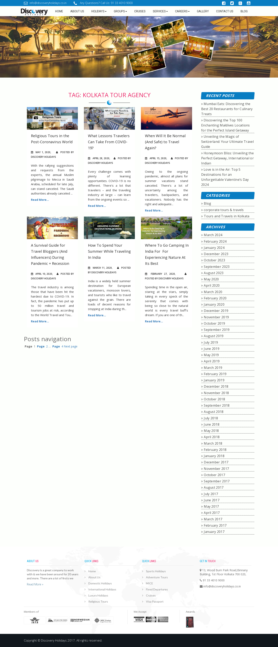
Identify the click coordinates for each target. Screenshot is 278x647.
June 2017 (211, 500)
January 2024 (214, 247)
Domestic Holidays (100, 583)
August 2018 (213, 411)
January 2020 (214, 304)
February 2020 (215, 298)
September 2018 (216, 405)
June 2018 (211, 424)
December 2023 (216, 254)
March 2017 (213, 519)
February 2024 (215, 241)
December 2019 (216, 310)
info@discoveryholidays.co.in (45, 3)
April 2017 (212, 512)
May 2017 (211, 506)
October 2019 (214, 323)
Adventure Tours (157, 577)
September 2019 (216, 329)
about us (77, 11)
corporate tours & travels (224, 210)
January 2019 (214, 380)
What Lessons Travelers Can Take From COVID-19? (109, 141)
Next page (70, 346)
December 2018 (216, 386)
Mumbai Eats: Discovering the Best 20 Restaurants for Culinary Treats (227, 109)
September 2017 (216, 481)
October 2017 (214, 475)
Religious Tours (98, 601)
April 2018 (212, 437)
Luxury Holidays (98, 595)
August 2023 (213, 273)
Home (59, 11)
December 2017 (216, 462)
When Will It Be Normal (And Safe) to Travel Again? (165, 141)
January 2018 (214, 456)
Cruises (140, 11)
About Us (94, 577)
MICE (149, 583)
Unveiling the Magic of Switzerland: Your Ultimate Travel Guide (227, 141)
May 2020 (211, 279)
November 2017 (216, 468)
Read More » (35, 584)
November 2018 (216, 393)
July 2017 (211, 494)
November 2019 (216, 317)
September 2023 (216, 266)
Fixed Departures (157, 589)
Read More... (40, 200)
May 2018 (211, 430)
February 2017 (215, 525)
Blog (244, 11)
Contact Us (224, 11)
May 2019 (211, 355)
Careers (182, 11)
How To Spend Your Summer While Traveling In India (109, 251)
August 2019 (213, 336)
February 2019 (215, 374)
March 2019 (213, 367)
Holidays (99, 11)
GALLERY (203, 11)
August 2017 (213, 487)
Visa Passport (155, 601)
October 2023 (214, 260)
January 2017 (214, 531)
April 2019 (212, 361)
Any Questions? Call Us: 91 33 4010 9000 (103, 3)
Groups (120, 11)
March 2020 (213, 292)
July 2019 (211, 342)
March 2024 (213, 235)
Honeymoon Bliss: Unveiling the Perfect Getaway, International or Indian (227, 158)
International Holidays (102, 589)
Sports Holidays (156, 571)
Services (160, 11)
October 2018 (214, 399)
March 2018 (213, 443)
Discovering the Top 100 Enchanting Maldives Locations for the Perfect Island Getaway (225, 125)
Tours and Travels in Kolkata (226, 216)
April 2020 (212, 285)
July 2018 (211, 418)
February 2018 (215, 449)
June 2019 (211, 348)
